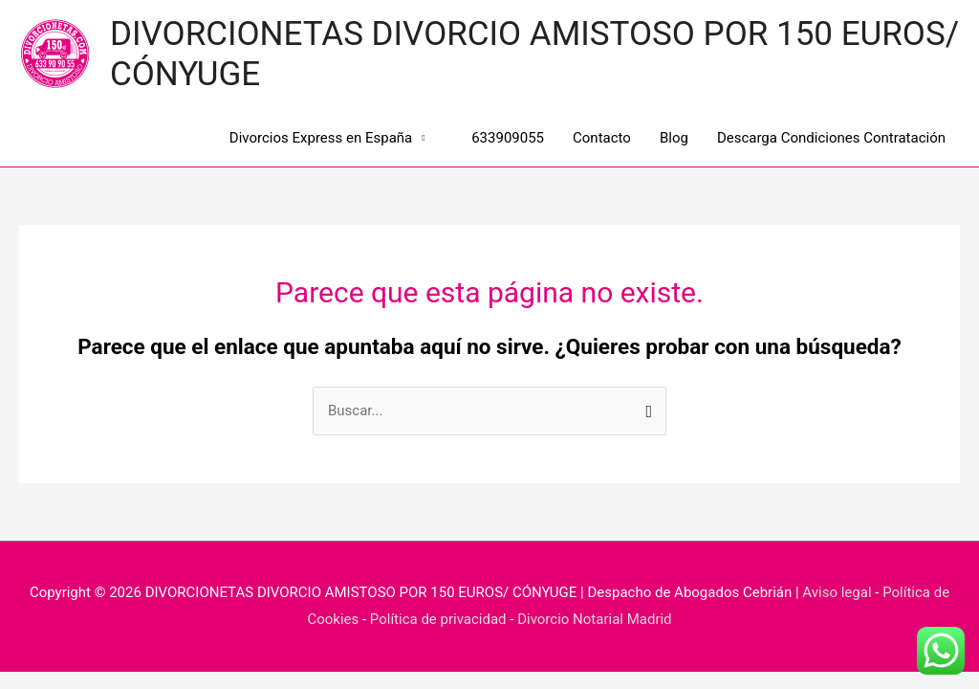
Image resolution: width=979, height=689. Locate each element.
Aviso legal (836, 592)
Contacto (602, 137)
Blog (674, 137)
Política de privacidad (438, 619)
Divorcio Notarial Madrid (594, 619)
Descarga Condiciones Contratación (831, 137)
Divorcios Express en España (320, 137)
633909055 (499, 137)
